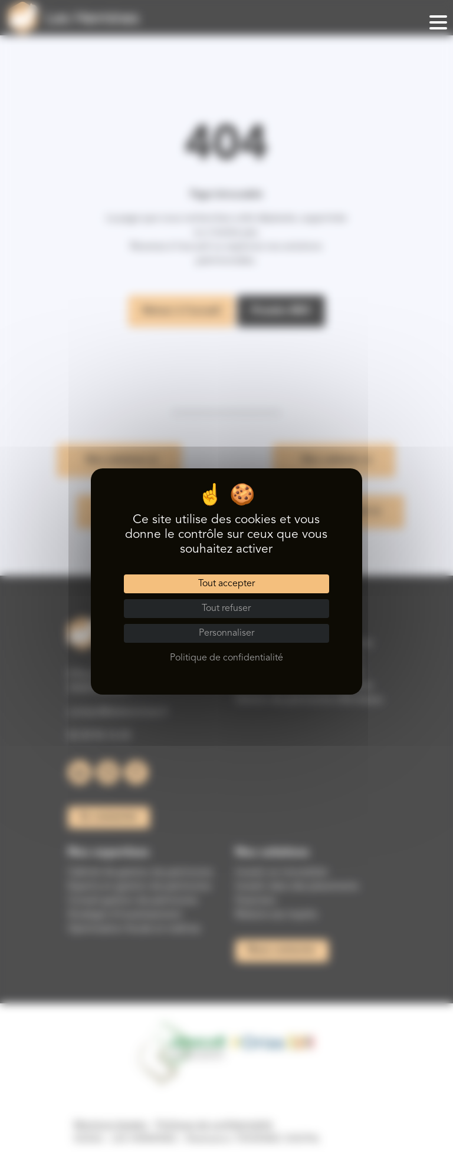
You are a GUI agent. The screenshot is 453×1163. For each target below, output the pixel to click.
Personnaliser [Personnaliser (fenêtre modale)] (226, 633)
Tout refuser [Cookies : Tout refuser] (226, 608)
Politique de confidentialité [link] (226, 658)
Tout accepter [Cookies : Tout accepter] (226, 584)
